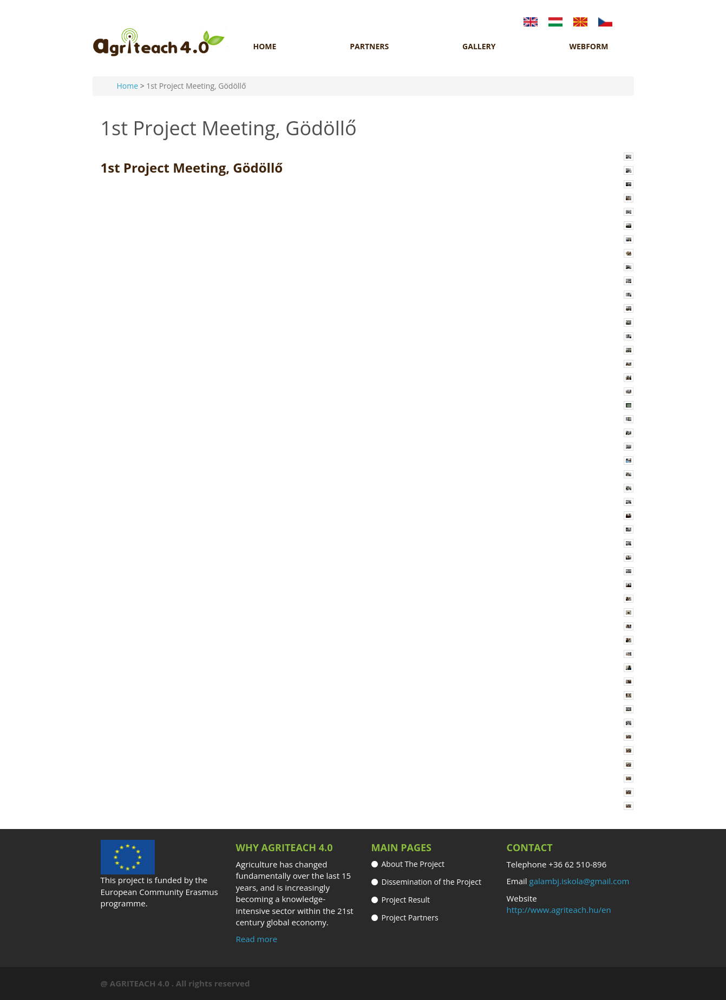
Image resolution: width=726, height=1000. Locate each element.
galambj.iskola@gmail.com (579, 881)
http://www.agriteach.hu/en (559, 909)
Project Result (406, 899)
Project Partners (410, 917)
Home (265, 46)
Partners (369, 46)
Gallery (478, 46)
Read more (257, 938)
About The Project (413, 864)
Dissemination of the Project (431, 882)
